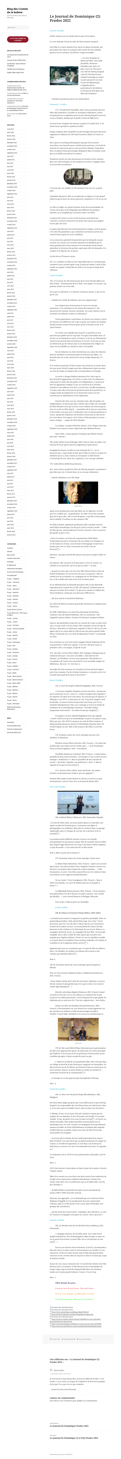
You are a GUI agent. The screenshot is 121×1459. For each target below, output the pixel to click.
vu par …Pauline (12, 599)
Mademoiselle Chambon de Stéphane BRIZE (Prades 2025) (16, 89)
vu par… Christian (13, 625)
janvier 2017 (11, 497)
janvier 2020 (11, 375)
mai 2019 (10, 402)
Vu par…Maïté (11, 673)
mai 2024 (10, 201)
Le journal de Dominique (15, 572)
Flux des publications (14, 726)
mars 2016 (10, 528)
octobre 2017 (11, 467)
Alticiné (9, 551)
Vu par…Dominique (13, 642)
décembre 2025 (12, 143)
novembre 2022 (12, 262)
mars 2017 (10, 490)
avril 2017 (10, 487)
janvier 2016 (11, 535)
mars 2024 (10, 207)
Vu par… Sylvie (12, 632)
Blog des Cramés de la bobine (17, 10)
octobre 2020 (11, 344)
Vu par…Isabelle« (13, 666)
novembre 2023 (12, 221)
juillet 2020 (10, 354)
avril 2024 (10, 204)
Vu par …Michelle (13, 596)
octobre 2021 (11, 306)
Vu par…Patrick (12, 697)
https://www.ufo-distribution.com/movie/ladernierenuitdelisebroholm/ (77, 1326)
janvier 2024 (11, 214)
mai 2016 (10, 521)
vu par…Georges (12, 656)
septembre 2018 (12, 429)
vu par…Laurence (13, 669)
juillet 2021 (10, 317)
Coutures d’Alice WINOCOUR (16, 60)
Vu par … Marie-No (13, 582)
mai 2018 (10, 443)
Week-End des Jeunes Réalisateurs (14, 708)
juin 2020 (10, 357)
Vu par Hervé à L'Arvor (14, 609)
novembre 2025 (12, 146)
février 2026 (11, 136)
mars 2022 (10, 289)
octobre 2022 (11, 265)
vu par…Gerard (12, 659)
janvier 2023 (11, 255)
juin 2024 (10, 197)
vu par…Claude (12, 639)
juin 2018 (10, 439)
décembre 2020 (12, 337)
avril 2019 (10, 405)
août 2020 (10, 351)
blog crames (11, 555)
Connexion (10, 722)
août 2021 (10, 313)
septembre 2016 (12, 511)
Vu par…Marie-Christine (15, 680)
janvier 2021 (11, 334)
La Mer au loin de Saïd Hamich (17, 94)
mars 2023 (10, 248)
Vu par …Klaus (12, 586)
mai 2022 (10, 282)
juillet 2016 (10, 514)
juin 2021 (10, 320)
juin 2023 (10, 238)
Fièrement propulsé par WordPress (61, 1454)
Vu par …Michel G (13, 592)
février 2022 (11, 293)
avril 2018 (10, 446)
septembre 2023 (12, 228)
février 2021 (11, 330)
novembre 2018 (12, 422)
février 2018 (11, 453)
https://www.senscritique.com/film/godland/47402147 (70, 1312)
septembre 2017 (12, 470)
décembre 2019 (12, 378)
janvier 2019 (11, 415)
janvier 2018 (11, 456)
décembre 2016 (12, 501)
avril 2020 (10, 364)
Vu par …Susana (12, 603)
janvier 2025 (11, 180)
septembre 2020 (12, 347)
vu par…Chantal (12, 635)
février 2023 (11, 252)
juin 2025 (10, 163)
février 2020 (11, 371)
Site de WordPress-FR (14, 732)
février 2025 (11, 177)
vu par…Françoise (13, 652)
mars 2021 (10, 327)
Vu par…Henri (12, 663)
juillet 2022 (10, 276)
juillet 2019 (10, 395)
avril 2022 (10, 286)
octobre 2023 (11, 225)
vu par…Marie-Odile (13, 683)
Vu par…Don (11, 646)
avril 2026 (10, 129)
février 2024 (11, 211)
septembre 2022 (12, 269)
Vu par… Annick (12, 618)
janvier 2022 (11, 296)
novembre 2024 (12, 187)
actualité (10, 548)
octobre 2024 (11, 190)
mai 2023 (10, 241)
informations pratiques (14, 569)
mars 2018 (10, 450)
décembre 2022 (12, 259)
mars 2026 (10, 132)
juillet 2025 (10, 160)
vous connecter (65, 1400)
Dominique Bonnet (69, 1339)
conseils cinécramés (13, 558)
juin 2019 (10, 398)
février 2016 (11, 531)
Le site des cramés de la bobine (18, 39)
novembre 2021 (12, 303)
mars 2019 (10, 409)
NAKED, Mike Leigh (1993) (15, 73)
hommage (10, 562)
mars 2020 (10, 368)
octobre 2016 (11, 508)
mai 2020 (10, 361)
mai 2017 (10, 484)
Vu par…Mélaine (12, 687)
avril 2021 (10, 323)
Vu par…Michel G (12, 690)
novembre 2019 (12, 381)
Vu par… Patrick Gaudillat (15, 629)
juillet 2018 (10, 436)
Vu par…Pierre (12, 700)
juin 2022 (10, 279)
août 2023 (10, 231)
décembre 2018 (12, 419)
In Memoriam (11, 565)
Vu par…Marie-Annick (14, 676)
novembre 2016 (12, 504)
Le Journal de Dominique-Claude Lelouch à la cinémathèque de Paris (17, 108)
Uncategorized (11, 575)
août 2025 (10, 156)
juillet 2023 (10, 235)
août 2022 (10, 272)
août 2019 (10, 392)
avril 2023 (10, 245)
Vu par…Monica (12, 693)
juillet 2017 (10, 477)
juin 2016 (10, 518)
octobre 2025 (11, 149)
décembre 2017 (12, 460)
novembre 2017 (12, 463)
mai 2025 (10, 166)
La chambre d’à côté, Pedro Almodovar (15, 101)
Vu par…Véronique (13, 704)
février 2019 (11, 412)
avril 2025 (10, 170)
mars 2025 (10, 173)
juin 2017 (10, 480)
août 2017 (10, 473)
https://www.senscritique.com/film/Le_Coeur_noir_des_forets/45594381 (76, 1324)
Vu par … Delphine (13, 579)
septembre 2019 (12, 388)
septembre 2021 (12, 310)
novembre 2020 (12, 340)
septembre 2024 (12, 194)
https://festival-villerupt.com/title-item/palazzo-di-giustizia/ (72, 1314)
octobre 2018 (11, 426)
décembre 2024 (12, 184)
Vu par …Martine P (13, 589)
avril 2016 (10, 525)
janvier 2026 (11, 139)
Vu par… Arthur (12, 622)
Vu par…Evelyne (12, 649)
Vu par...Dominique (85, 1339)
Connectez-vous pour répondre (63, 1389)
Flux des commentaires (14, 729)
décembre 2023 (12, 218)
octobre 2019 (11, 385)
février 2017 (11, 494)
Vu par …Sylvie (12, 606)
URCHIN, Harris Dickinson (15, 69)
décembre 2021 (12, 300)
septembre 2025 (12, 153)
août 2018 (10, 433)
